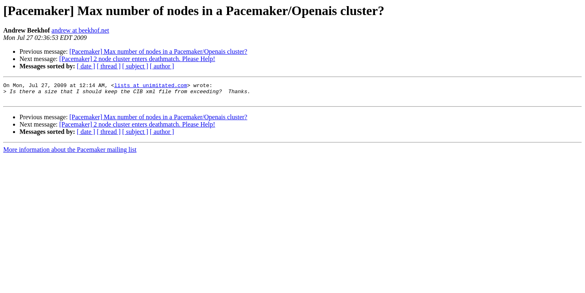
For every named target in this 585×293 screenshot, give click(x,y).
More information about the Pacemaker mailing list (69, 153)
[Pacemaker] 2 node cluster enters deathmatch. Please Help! (137, 58)
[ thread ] (109, 66)
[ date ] (86, 66)
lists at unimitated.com (150, 86)
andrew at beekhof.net (80, 30)
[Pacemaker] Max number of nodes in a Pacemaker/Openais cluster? (158, 51)
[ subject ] (135, 66)
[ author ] (162, 66)
